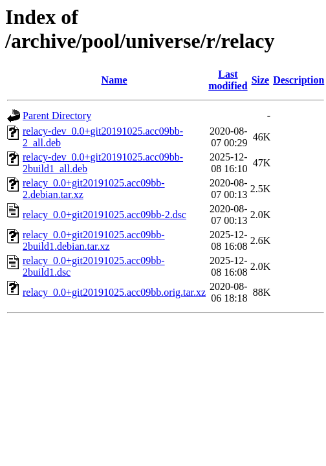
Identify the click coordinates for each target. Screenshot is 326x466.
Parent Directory (57, 115)
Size (261, 79)
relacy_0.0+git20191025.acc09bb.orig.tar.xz (114, 292)
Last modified (227, 80)
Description (298, 79)
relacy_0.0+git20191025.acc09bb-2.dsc (104, 214)
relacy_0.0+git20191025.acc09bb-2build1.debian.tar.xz (94, 240)
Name (114, 79)
